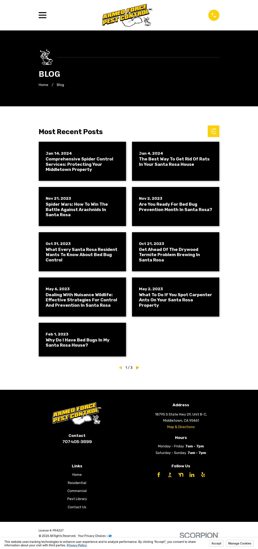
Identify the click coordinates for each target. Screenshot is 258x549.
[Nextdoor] (181, 474)
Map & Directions (181, 427)
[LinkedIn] (191, 474)
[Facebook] (158, 474)
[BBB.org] (169, 474)
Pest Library (77, 499)
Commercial (77, 491)
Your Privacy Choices (95, 536)
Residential (77, 483)
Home (77, 474)
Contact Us (77, 507)
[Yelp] (203, 474)
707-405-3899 (77, 441)
